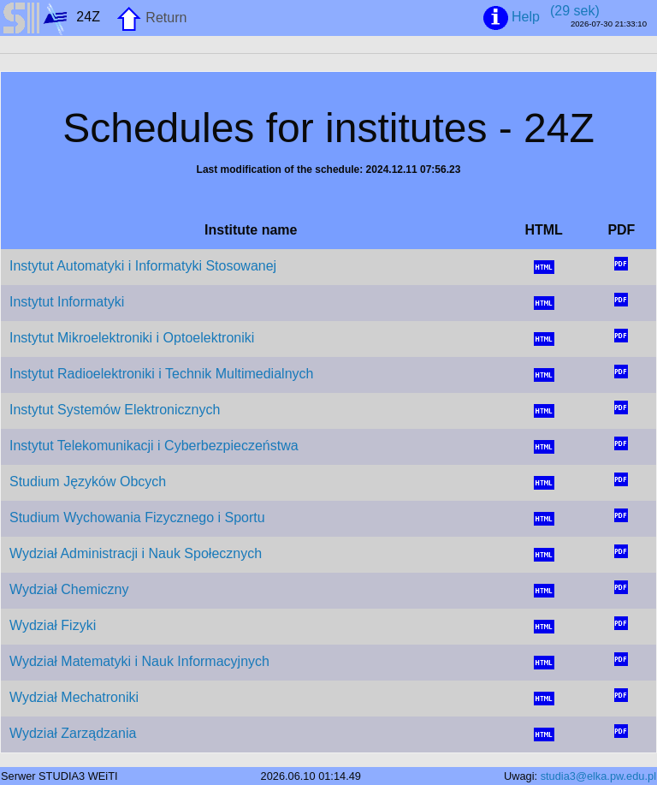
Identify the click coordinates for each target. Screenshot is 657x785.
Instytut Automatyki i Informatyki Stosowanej (142, 266)
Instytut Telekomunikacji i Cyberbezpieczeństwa (154, 445)
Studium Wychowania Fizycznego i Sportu (137, 517)
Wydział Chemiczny (68, 589)
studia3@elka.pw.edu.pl (598, 776)
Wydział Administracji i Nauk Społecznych (135, 553)
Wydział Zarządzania (72, 733)
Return (151, 19)
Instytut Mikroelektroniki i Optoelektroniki (131, 337)
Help (512, 18)
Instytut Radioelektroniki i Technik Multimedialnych (161, 373)
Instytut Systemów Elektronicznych (114, 409)
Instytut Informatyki (66, 301)
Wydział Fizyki (52, 625)
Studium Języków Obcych (87, 481)
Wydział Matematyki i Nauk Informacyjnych (139, 661)
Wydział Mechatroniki (74, 697)
